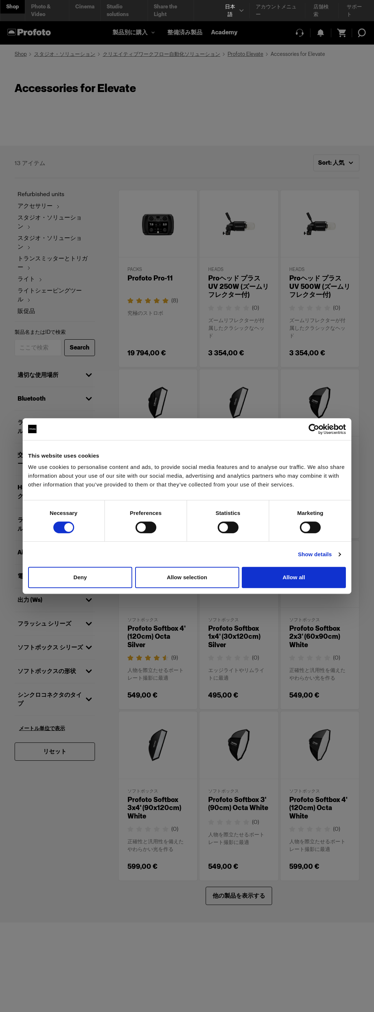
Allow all (294, 577)
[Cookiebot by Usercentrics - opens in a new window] (314, 429)
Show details (315, 554)
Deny (80, 577)
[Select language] (233, 10)
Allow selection (187, 577)
